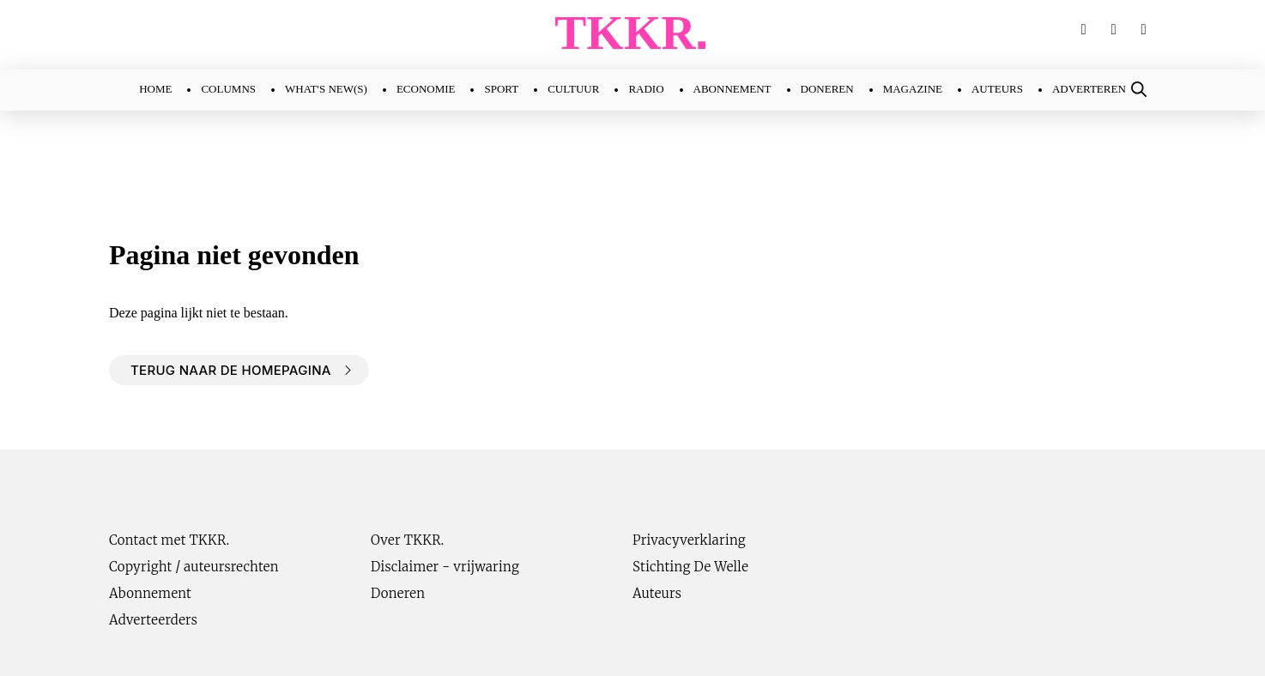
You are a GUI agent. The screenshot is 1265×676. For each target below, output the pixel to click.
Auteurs (656, 593)
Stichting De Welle (690, 566)
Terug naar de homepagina (230, 370)
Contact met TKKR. (169, 540)
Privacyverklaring (689, 540)
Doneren (398, 593)
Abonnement (150, 593)
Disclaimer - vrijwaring (445, 566)
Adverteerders (153, 620)
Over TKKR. (408, 540)
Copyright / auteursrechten (194, 566)
